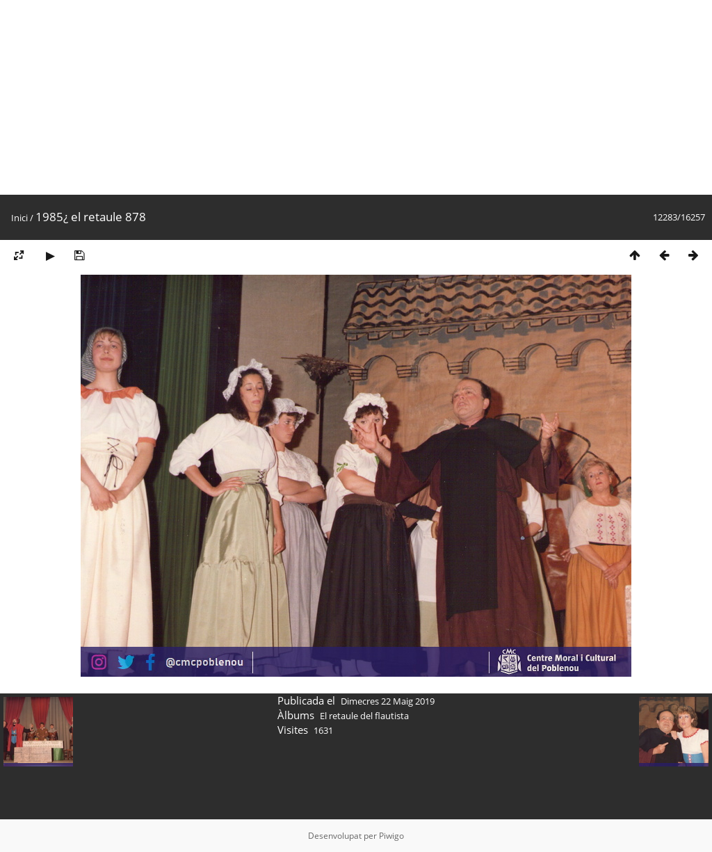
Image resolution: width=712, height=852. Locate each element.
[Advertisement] (356, 97)
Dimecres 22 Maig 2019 (388, 701)
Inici (19, 217)
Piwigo (391, 836)
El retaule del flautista (364, 715)
